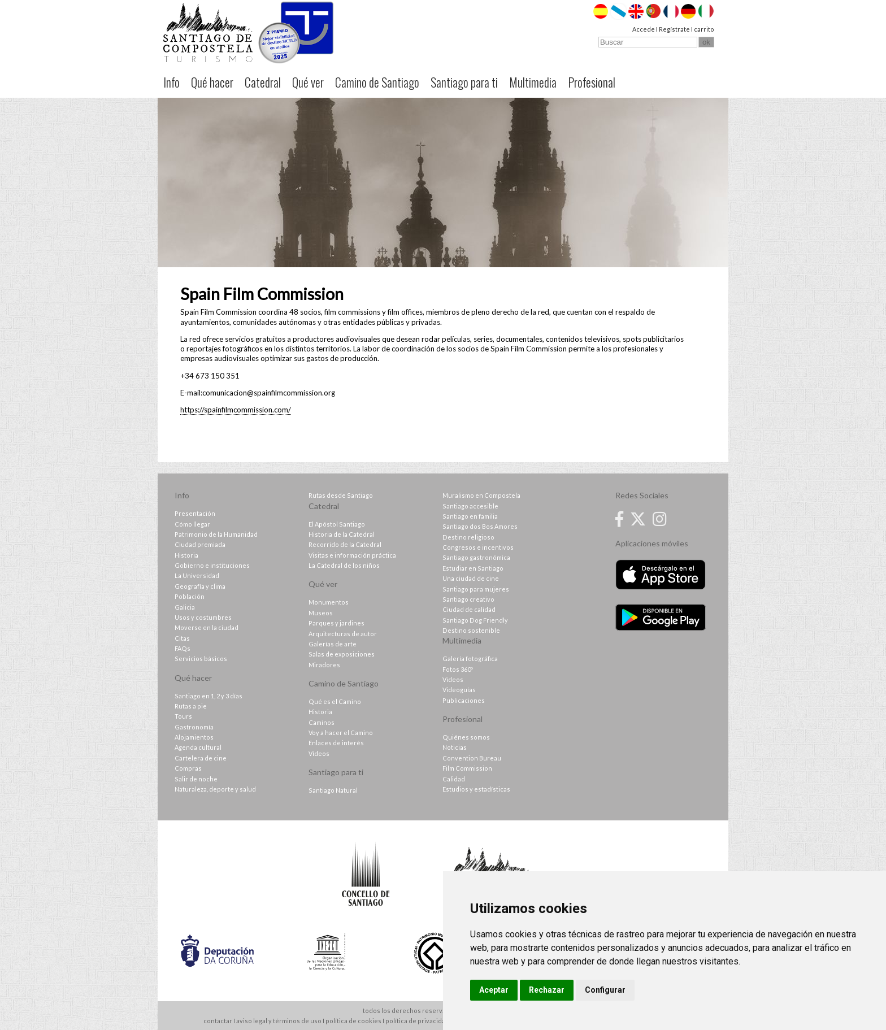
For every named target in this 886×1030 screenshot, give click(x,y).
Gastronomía (194, 727)
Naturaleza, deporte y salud (215, 789)
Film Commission (467, 768)
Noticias (454, 747)
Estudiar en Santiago (472, 568)
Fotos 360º (457, 669)
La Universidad (197, 575)
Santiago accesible (470, 506)
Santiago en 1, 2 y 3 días (208, 695)
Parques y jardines (336, 623)
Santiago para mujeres (475, 589)
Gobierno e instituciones (212, 565)
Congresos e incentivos (478, 547)
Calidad (453, 779)
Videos (452, 679)
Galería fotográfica (470, 658)
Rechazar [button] (546, 989)
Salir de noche (196, 779)
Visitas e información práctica (352, 555)
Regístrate (674, 29)
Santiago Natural (333, 790)
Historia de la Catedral (342, 534)
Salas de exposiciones (342, 654)
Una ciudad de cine (470, 578)
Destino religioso (468, 537)
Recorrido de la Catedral (345, 544)
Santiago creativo (468, 599)
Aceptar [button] (494, 989)
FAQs (182, 648)
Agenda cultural (198, 747)
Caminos (322, 722)
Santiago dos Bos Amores (480, 526)
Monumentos (329, 602)
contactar (217, 1020)
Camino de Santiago (377, 82)
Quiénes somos (466, 737)
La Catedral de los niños (344, 565)
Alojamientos (194, 737)
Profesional (591, 82)
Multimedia (533, 82)
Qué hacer (212, 82)
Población (190, 596)
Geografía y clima (200, 586)
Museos (321, 612)
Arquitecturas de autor (343, 633)
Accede (643, 29)
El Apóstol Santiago (337, 524)
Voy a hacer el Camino (341, 732)
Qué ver (308, 82)
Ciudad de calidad (469, 609)
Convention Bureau (471, 758)
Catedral (263, 82)
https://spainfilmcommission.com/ (235, 409)
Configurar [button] (605, 989)
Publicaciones (463, 700)
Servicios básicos (201, 658)
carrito (704, 29)
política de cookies (353, 1020)
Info (171, 82)
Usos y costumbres (203, 617)
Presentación (195, 513)
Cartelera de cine (201, 758)
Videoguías (459, 689)
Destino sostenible (471, 630)
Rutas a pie (191, 706)
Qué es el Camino (335, 701)
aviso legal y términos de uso (279, 1020)
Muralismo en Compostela (481, 495)
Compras (188, 768)
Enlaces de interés (336, 742)
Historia (186, 555)
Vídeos (319, 753)
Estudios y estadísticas (476, 789)
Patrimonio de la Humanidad (216, 534)
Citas (182, 638)
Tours (183, 716)
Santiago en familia (470, 516)
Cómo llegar (192, 524)
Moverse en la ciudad (206, 627)
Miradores (324, 664)
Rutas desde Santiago (341, 495)
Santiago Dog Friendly (475, 620)
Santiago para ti (464, 82)
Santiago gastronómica (476, 557)
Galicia (185, 607)
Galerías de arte (333, 643)
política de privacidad (417, 1020)
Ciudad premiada (200, 544)
